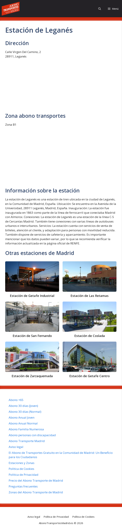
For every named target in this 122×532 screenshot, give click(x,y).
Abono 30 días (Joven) (23, 406)
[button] (99, 8)
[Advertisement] (60, 87)
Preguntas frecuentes (23, 486)
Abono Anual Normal (23, 423)
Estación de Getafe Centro (89, 376)
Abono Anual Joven (21, 417)
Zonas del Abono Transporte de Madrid (36, 492)
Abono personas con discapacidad (32, 435)
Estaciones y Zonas (21, 463)
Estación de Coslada (89, 336)
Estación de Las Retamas (90, 296)
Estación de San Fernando (32, 336)
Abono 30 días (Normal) (25, 412)
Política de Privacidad (23, 475)
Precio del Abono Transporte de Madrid (36, 480)
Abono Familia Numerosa (26, 429)
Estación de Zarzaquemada (32, 376)
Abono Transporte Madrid (27, 441)
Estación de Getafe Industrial (32, 296)
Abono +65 (16, 400)
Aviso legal (16, 447)
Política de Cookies (21, 469)
